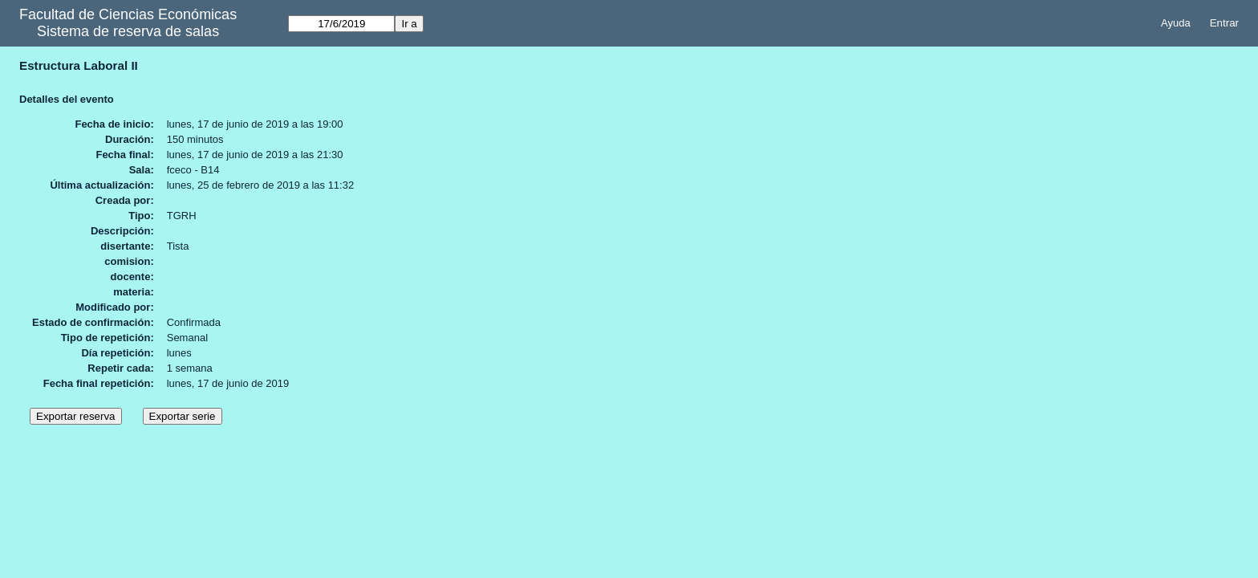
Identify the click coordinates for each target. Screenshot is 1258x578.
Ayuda (1176, 23)
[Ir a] (341, 23)
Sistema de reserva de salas (128, 31)
